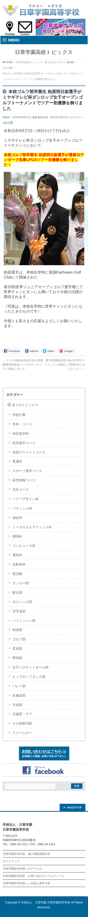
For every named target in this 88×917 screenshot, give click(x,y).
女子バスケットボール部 (30, 667)
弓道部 (17, 705)
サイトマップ (11, 861)
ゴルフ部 (8, 122)
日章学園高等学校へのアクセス (22, 868)
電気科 (17, 555)
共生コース (20, 489)
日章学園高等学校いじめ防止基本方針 (26, 883)
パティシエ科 (22, 508)
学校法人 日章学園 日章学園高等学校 (45, 902)
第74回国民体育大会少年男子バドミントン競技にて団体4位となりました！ (64, 364)
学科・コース (22, 424)
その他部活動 (22, 723)
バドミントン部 (23, 621)
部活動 (17, 574)
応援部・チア (22, 714)
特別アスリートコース (28, 452)
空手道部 (19, 611)
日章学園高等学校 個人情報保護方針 (26, 854)
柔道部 (17, 648)
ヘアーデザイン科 (25, 499)
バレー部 (19, 686)
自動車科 (19, 564)
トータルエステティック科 (32, 527)
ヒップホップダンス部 (28, 677)
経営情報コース (23, 480)
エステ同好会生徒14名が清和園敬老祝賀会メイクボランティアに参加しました (23, 364)
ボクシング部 (22, 602)
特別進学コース (23, 443)
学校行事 (19, 415)
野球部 (17, 658)
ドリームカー (22, 733)
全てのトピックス (25, 405)
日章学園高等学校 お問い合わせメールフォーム (34, 876)
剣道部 (17, 630)
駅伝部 (17, 592)
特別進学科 (20, 433)
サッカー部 (20, 583)
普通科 (17, 461)
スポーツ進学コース (27, 471)
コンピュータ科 (23, 545)
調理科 (17, 536)
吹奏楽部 (19, 695)
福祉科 (17, 518)
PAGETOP (74, 807)
